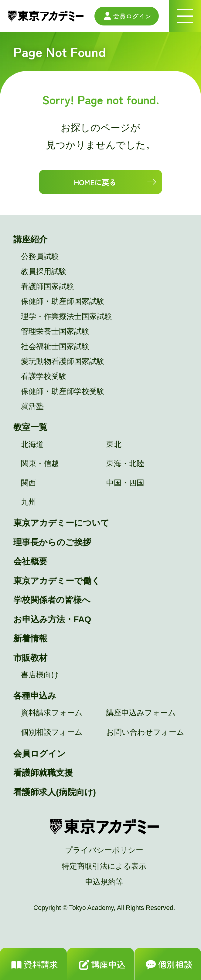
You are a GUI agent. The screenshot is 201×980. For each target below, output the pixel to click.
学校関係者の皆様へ (51, 600)
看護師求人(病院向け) (54, 792)
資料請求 (33, 965)
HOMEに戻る (95, 181)
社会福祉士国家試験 (55, 346)
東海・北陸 (125, 463)
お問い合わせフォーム (145, 732)
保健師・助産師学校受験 (62, 391)
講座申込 (100, 965)
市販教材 (30, 658)
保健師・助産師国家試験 (62, 301)
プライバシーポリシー (104, 850)
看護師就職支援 (43, 772)
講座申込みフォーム (141, 713)
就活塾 (32, 406)
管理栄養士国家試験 (55, 331)
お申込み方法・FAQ (52, 619)
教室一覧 (30, 427)
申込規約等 (104, 882)
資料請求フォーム (52, 713)
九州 (28, 502)
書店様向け (40, 675)
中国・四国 (125, 483)
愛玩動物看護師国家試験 (62, 361)
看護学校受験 (43, 376)
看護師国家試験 (47, 286)
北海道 (32, 444)
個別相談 (167, 965)
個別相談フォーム (52, 732)
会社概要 (30, 561)
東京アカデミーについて (61, 523)
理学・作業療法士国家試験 (66, 316)
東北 (113, 444)
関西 (28, 483)
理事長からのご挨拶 (52, 542)
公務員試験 (40, 256)
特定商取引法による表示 (104, 866)
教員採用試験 (43, 271)
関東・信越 (40, 463)
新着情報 (30, 638)
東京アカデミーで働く (56, 581)
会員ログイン (126, 16)
